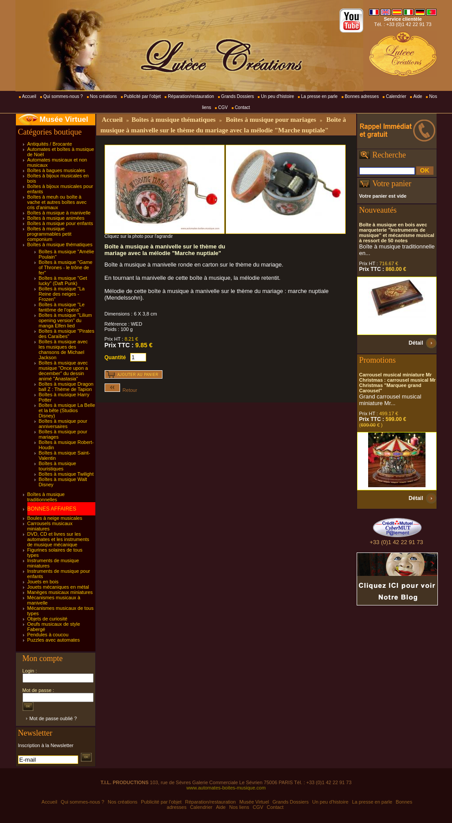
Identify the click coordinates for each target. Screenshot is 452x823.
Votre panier (392, 183)
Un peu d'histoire (277, 96)
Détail (416, 343)
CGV (223, 107)
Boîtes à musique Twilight (66, 474)
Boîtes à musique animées (56, 218)
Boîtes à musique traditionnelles (46, 497)
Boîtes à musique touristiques (57, 466)
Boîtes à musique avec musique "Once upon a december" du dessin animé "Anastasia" (63, 370)
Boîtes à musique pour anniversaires (63, 423)
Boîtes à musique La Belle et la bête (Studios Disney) (67, 410)
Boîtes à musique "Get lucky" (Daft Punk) (63, 280)
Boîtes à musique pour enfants (60, 223)
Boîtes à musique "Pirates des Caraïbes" (66, 333)
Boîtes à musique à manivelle (59, 212)
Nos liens (239, 807)
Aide (417, 96)
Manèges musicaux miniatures (60, 592)
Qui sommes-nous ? (63, 96)
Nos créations (103, 96)
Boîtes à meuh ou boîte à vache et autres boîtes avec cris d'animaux (57, 202)
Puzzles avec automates (53, 640)
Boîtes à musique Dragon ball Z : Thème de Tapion (66, 386)
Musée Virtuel (64, 119)
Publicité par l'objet (142, 96)
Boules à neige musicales (55, 518)
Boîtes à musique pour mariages (271, 119)
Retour (121, 390)
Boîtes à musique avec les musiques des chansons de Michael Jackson (63, 349)
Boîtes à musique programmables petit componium (49, 234)
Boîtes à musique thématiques (60, 244)
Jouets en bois (43, 581)
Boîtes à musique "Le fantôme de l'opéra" (62, 307)
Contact (242, 107)
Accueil (29, 96)
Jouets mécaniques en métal (58, 587)
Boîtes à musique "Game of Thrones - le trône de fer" (66, 267)
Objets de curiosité (47, 618)
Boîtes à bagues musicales (56, 170)
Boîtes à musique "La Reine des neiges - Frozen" (62, 294)
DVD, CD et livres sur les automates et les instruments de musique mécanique (58, 539)
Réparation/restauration (191, 96)
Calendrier (396, 96)
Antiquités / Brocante (49, 144)
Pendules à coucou (48, 634)
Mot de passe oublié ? (53, 718)
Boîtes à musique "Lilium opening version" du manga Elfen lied (65, 320)
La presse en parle (319, 96)
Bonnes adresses (362, 96)
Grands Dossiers (237, 96)
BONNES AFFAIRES (51, 509)
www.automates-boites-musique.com (226, 787)
